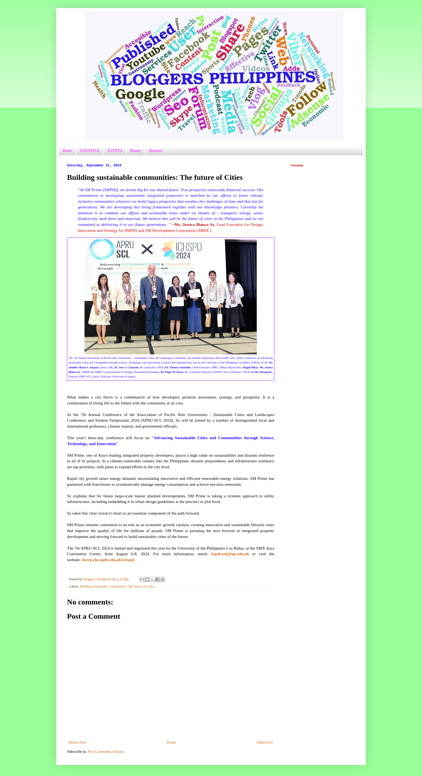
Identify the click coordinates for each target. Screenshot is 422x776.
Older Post (265, 742)
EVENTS (115, 151)
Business (156, 151)
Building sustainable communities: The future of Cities (117, 586)
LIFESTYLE (90, 151)
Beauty (135, 151)
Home (67, 151)
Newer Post (77, 742)
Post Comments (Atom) (106, 752)
